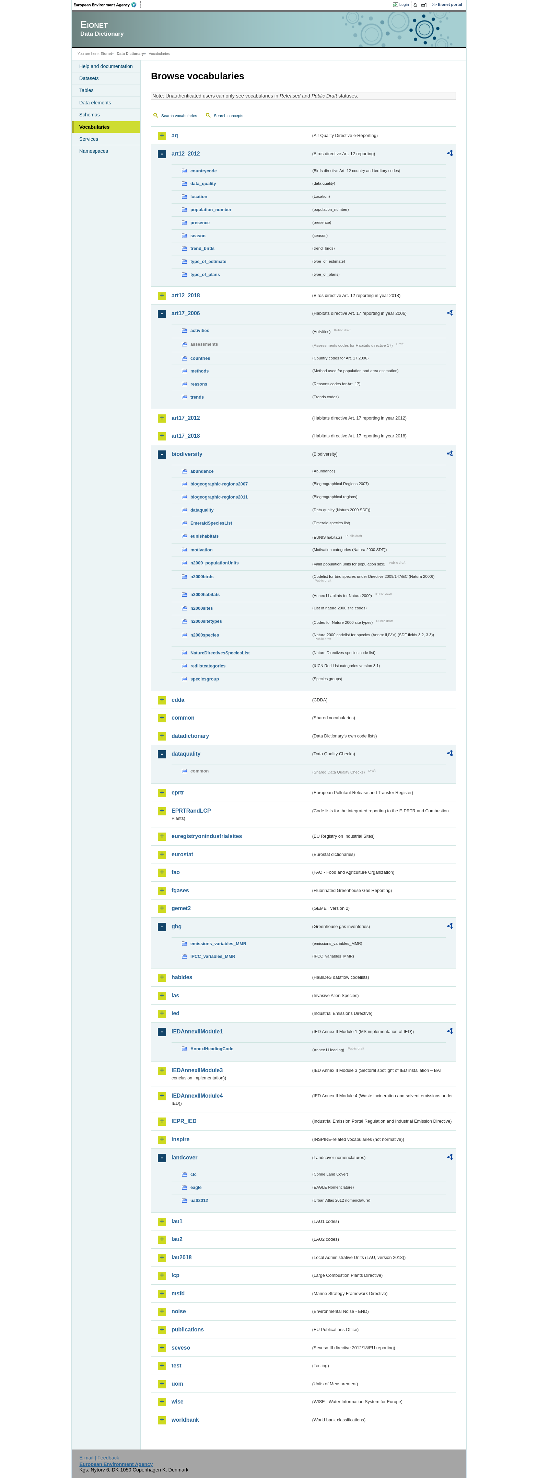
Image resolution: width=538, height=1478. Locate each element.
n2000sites (201, 608)
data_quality (203, 183)
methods (199, 371)
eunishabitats (204, 536)
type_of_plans (205, 274)
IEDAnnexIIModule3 (197, 1070)
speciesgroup (204, 678)
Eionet (106, 53)
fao (176, 872)
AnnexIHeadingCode (211, 1048)
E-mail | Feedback (99, 1457)
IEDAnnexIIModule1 (197, 1031)
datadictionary (190, 736)
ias (175, 995)
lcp (175, 1275)
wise (178, 1402)
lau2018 (182, 1257)
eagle (196, 1187)
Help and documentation (106, 66)
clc (193, 1174)
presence (200, 222)
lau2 (177, 1239)
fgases (180, 890)
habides (182, 977)
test (176, 1365)
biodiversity (187, 454)
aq (175, 135)
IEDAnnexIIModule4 (197, 1096)
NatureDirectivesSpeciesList (220, 652)
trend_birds (202, 248)
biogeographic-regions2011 (219, 497)
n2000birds (202, 576)
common (183, 718)
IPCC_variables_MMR (212, 956)
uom (177, 1384)
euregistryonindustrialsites (207, 836)
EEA (107, 4)
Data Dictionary (130, 53)
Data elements (95, 102)
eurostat (182, 854)
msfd (178, 1293)
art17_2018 (186, 436)
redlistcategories (207, 665)
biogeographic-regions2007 (219, 483)
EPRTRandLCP (191, 811)
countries (200, 358)
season (198, 235)
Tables (86, 90)
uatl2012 (199, 1200)
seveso (181, 1348)
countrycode (203, 170)
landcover (185, 1157)
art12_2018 (186, 295)
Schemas (89, 114)
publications (188, 1329)
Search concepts (228, 116)
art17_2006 (186, 313)
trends (197, 397)
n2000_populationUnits (214, 562)
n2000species (204, 635)
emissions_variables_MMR (218, 943)
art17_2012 (186, 418)
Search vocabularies (179, 116)
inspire (180, 1139)
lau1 (177, 1221)
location (198, 196)
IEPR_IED (184, 1121)
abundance (202, 471)
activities (199, 330)
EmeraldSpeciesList (211, 523)
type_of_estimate (208, 261)
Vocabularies (94, 127)
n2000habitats (205, 594)
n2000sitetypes (206, 621)
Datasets (89, 78)
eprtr (178, 792)
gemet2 (181, 908)
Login (404, 4)
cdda (178, 700)
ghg (177, 926)
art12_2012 (186, 154)
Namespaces (93, 151)
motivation (201, 549)
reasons (198, 384)
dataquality (202, 510)
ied (175, 1013)
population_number (210, 209)
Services (88, 139)
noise (179, 1311)
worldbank (185, 1420)
